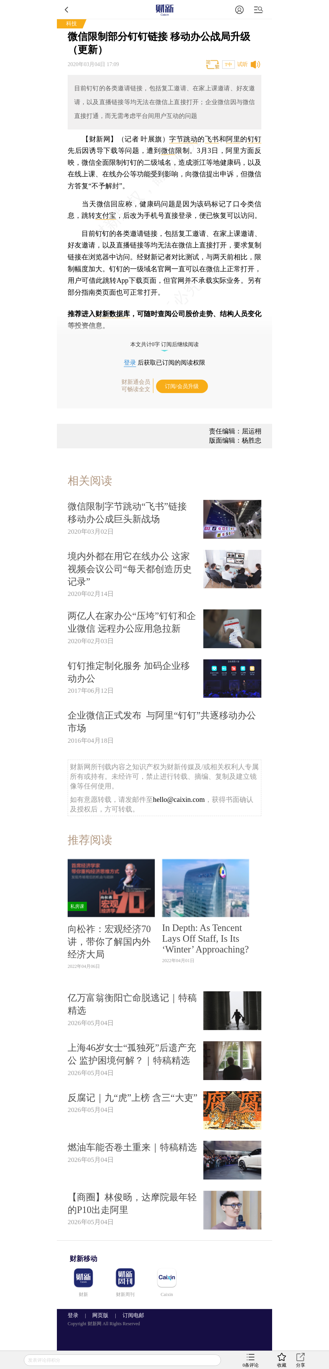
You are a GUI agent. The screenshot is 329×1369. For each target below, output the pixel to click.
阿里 (233, 139)
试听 (242, 64)
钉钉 (255, 139)
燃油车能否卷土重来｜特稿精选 (132, 1147)
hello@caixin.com (179, 799)
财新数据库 (112, 314)
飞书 (212, 139)
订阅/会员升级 (182, 386)
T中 (228, 64)
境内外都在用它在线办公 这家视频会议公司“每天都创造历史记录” (130, 569)
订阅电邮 (130, 1315)
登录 (130, 362)
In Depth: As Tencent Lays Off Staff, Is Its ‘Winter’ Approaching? (205, 938)
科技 (71, 24)
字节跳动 (183, 139)
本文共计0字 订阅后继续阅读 (164, 344)
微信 (168, 150)
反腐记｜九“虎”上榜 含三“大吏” (133, 1097)
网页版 (100, 1315)
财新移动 (83, 1259)
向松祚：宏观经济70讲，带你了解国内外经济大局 (109, 941)
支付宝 (105, 215)
